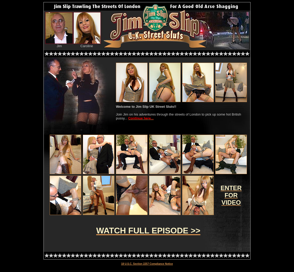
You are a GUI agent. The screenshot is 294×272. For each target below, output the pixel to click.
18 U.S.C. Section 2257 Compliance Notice (147, 263)
